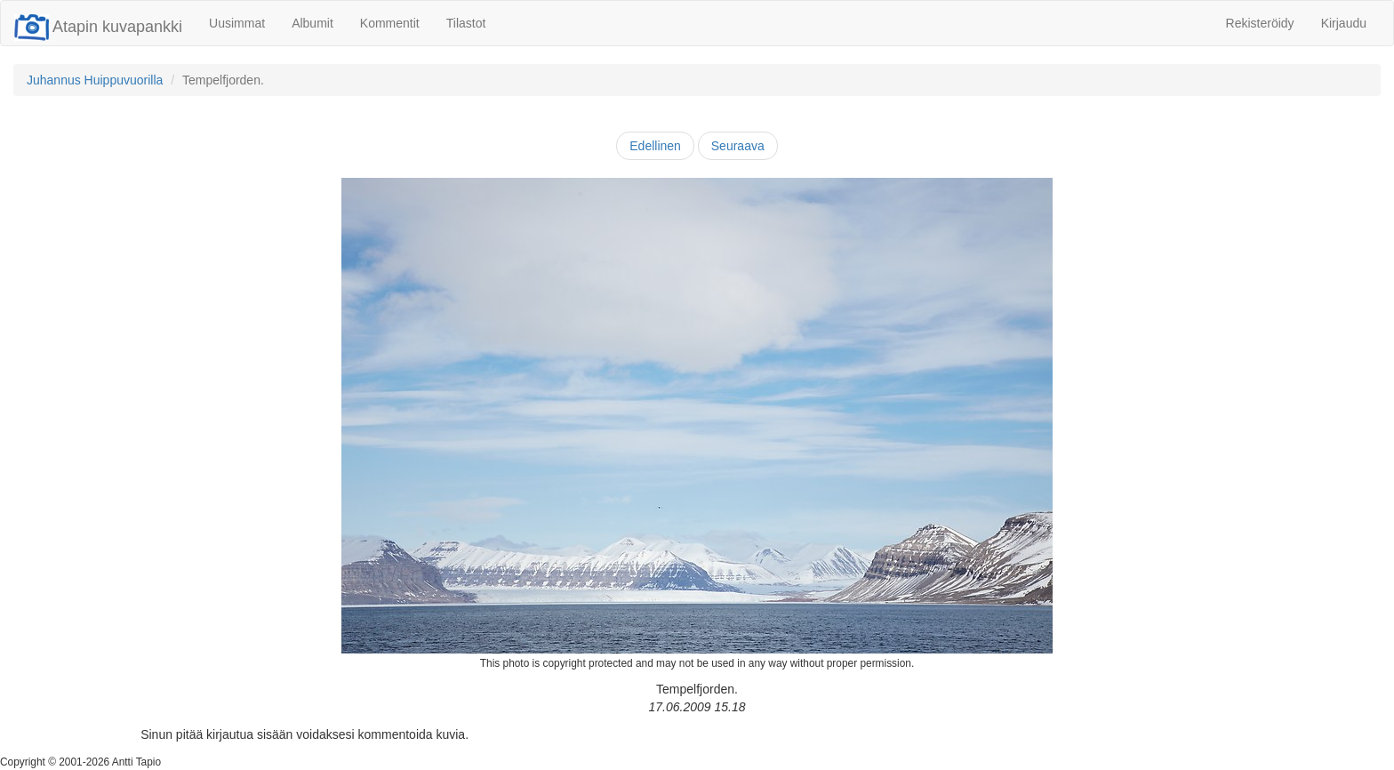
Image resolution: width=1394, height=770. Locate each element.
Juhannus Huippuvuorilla (95, 80)
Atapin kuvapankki (98, 27)
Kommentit (390, 23)
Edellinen (655, 146)
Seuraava (738, 146)
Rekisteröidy (1260, 23)
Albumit (312, 23)
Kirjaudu (1343, 23)
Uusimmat (237, 23)
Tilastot (466, 23)
